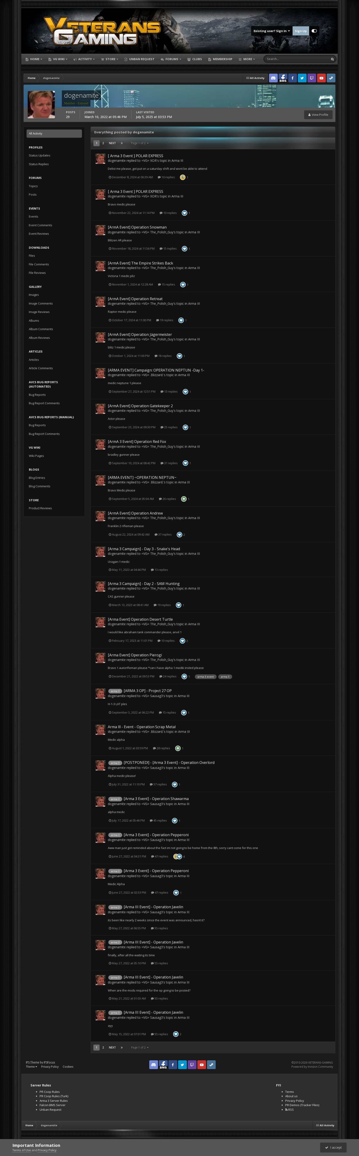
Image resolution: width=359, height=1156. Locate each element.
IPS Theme (32, 1062)
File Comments (39, 264)
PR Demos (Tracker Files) (302, 1105)
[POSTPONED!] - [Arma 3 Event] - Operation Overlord (169, 762)
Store (110, 59)
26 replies (167, 499)
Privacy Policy (50, 1067)
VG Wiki (58, 59)
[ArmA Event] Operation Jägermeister (140, 334)
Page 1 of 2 (140, 143)
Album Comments (41, 329)
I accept (333, 1147)
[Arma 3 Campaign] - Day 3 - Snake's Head (144, 548)
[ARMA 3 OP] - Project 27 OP (148, 690)
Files (32, 255)
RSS (289, 1109)
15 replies (168, 248)
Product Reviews (40, 508)
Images (34, 295)
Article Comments (41, 368)
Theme (31, 1067)
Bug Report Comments (44, 403)
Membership (222, 59)
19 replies (164, 320)
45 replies (158, 820)
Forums (172, 59)
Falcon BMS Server (52, 1105)
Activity (85, 59)
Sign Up (301, 31)
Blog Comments (39, 486)
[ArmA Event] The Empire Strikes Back (140, 263)
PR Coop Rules (50, 1092)
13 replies (169, 391)
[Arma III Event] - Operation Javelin (153, 906)
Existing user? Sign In (272, 30)
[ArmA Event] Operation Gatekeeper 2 (140, 405)
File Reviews (37, 273)
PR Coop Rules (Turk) (54, 1096)
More (248, 59)
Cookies (68, 1067)
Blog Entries (37, 478)
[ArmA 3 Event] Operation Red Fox (137, 441)
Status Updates (39, 155)
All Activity (35, 133)
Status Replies (39, 164)
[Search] (281, 59)
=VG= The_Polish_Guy (157, 232)
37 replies (163, 534)
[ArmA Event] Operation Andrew (135, 513)
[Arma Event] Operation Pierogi (135, 654)
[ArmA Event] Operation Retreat (135, 298)
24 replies (168, 676)
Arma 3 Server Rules (54, 1101)
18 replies (163, 356)
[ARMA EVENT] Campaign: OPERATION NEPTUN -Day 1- (156, 370)
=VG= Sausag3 (152, 696)
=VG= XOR (149, 160)
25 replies (169, 427)
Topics (33, 186)
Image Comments (41, 303)
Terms (289, 1092)
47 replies (159, 856)
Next (112, 143)
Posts (33, 194)
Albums (34, 320)
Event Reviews (39, 234)
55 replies (159, 928)
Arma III (177, 160)
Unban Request (141, 59)
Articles (34, 360)
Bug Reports (37, 395)
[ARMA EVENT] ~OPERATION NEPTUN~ (142, 477)
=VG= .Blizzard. (152, 375)
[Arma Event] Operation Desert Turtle (140, 619)
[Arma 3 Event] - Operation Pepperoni (156, 834)
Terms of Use (21, 1150)
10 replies (166, 177)
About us (291, 1096)
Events (33, 216)
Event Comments (40, 225)
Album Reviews (39, 338)
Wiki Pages (36, 456)
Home (35, 59)
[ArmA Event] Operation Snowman (137, 227)
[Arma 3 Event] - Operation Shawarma (156, 798)
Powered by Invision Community (312, 1067)
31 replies (169, 463)
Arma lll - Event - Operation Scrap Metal (142, 726)
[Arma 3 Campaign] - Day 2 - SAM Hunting (144, 583)
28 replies (161, 748)
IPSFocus (49, 1062)
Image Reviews (39, 312)
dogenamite (117, 160)
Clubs (197, 59)
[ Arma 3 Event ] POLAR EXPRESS (135, 155)
